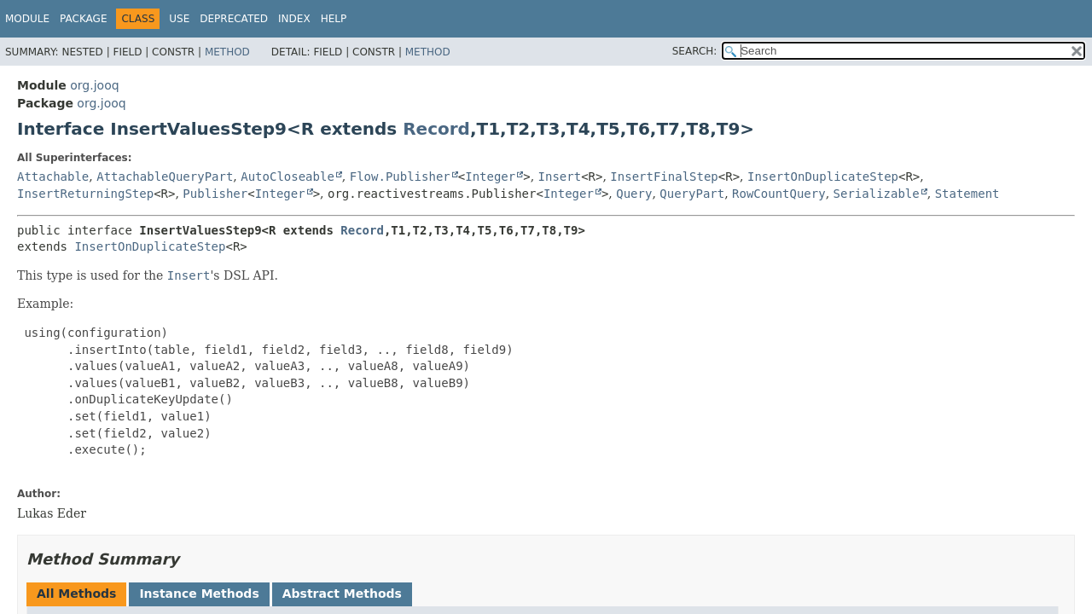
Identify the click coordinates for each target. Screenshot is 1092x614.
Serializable (877, 193)
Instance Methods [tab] (198, 593)
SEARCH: (694, 51)
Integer (490, 176)
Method (227, 52)
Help (334, 19)
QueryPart (691, 193)
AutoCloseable (287, 176)
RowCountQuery (779, 193)
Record (436, 129)
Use (179, 19)
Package (83, 19)
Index (294, 19)
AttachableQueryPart (164, 176)
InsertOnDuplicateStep (822, 176)
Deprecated (234, 19)
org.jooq (94, 85)
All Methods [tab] (76, 593)
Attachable (53, 176)
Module (27, 19)
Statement (967, 193)
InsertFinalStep (663, 176)
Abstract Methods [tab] (342, 593)
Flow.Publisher (400, 176)
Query (634, 193)
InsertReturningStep (85, 193)
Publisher (215, 193)
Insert (560, 176)
